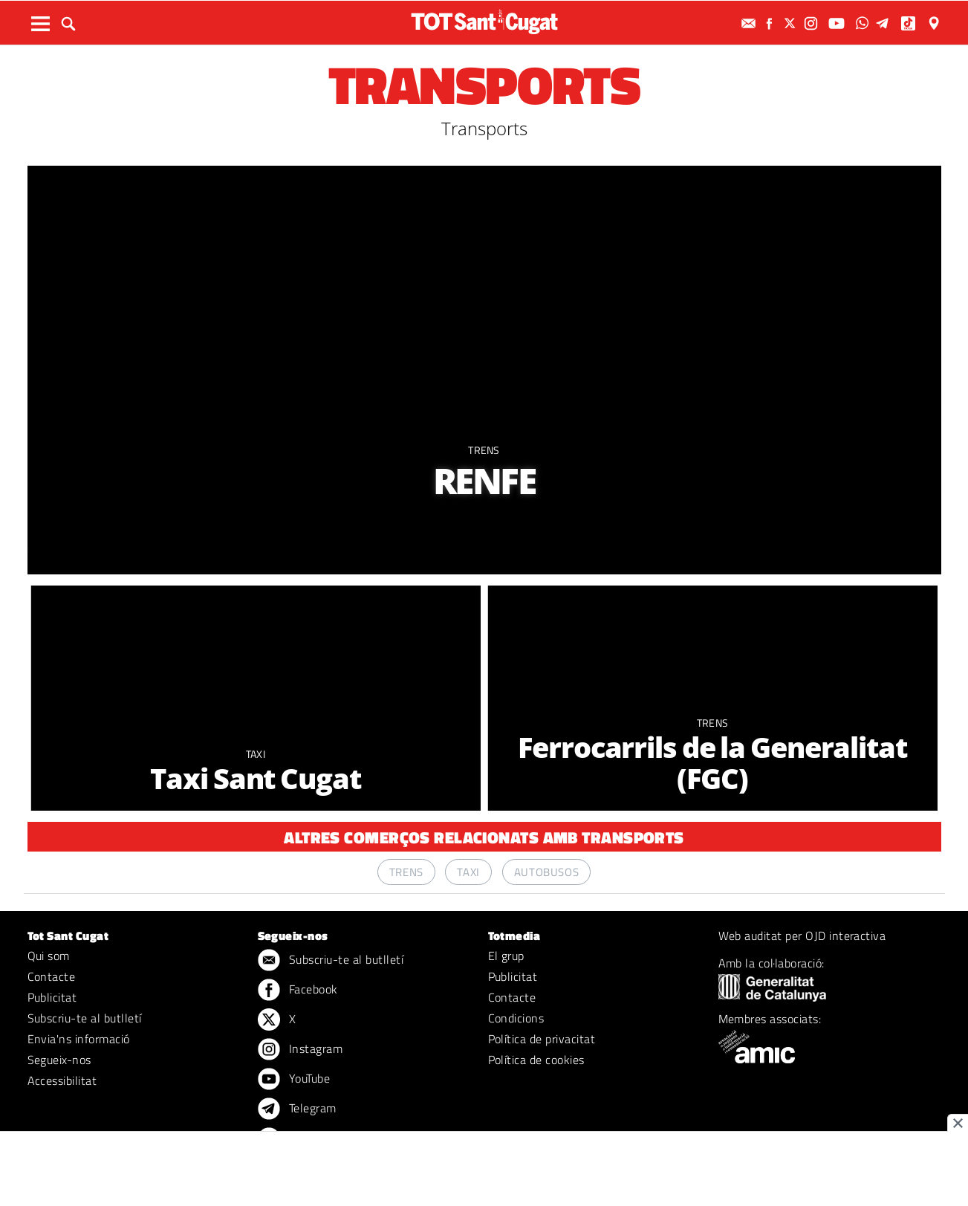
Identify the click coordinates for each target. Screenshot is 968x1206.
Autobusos (546, 872)
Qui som (48, 956)
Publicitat (52, 997)
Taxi (255, 754)
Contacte (51, 976)
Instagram (300, 1050)
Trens (484, 450)
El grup (506, 956)
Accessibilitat (62, 1080)
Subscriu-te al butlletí (84, 1018)
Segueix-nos (59, 1060)
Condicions (516, 1018)
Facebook (298, 990)
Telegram (297, 1109)
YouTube (294, 1080)
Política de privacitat (542, 1039)
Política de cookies (536, 1060)
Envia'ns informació (78, 1039)
